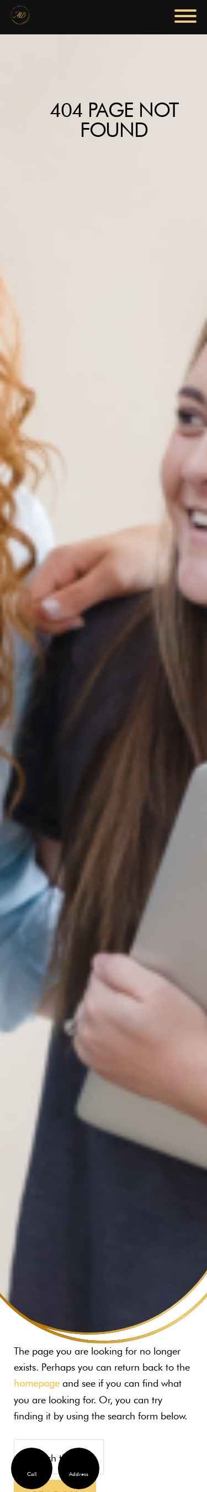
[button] (185, 16)
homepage (37, 1383)
